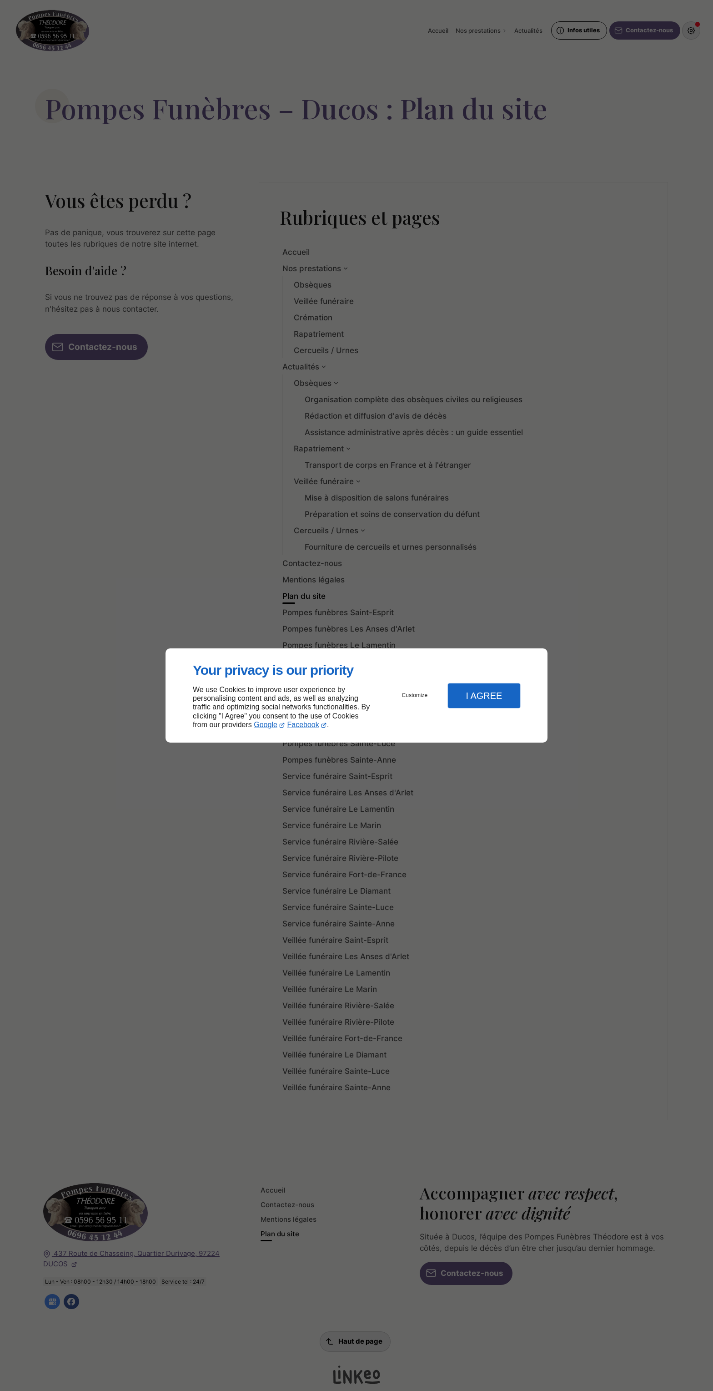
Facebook (303, 724)
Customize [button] (415, 695)
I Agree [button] (484, 696)
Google (265, 724)
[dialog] (356, 695)
